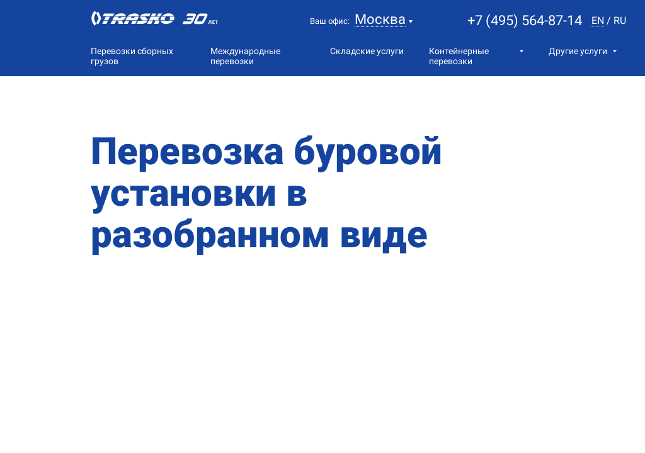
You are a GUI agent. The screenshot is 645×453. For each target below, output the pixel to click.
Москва (380, 20)
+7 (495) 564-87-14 (524, 20)
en (597, 21)
